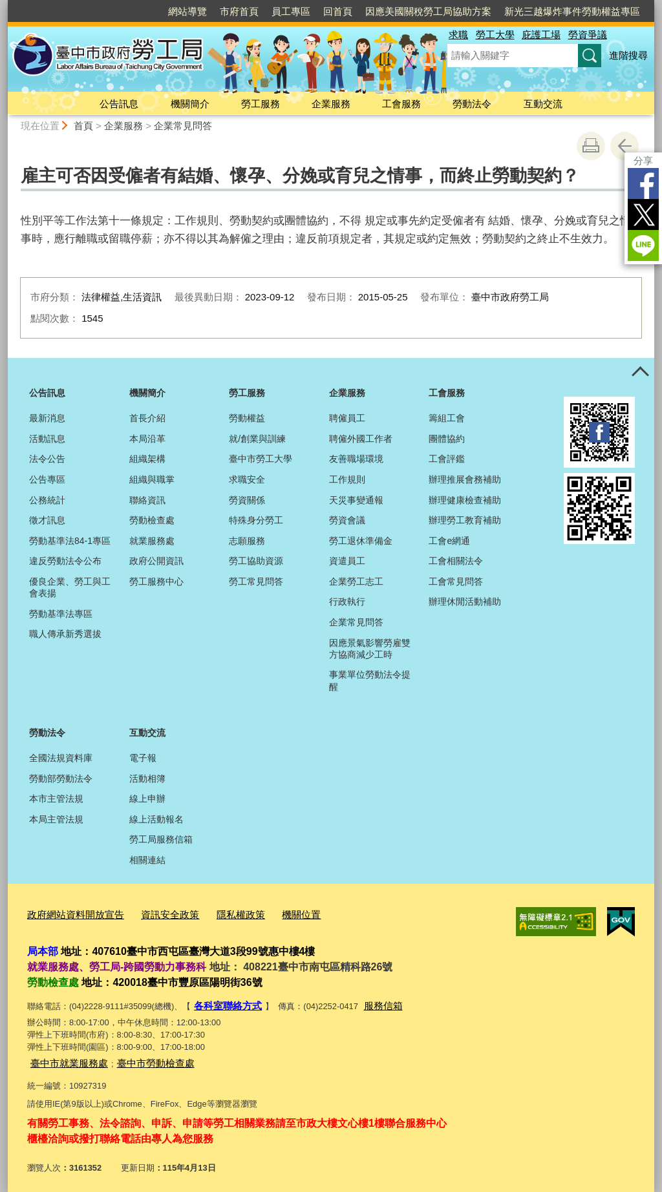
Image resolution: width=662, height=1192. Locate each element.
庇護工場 (541, 34)
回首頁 (337, 11)
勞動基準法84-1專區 (70, 541)
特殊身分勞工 (256, 520)
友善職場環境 (356, 459)
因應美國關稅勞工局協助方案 (428, 11)
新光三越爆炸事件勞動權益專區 (572, 11)
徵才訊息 (47, 520)
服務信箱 (372, 1002)
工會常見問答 (456, 581)
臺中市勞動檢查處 (140, 1056)
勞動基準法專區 (60, 614)
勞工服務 (260, 103)
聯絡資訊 (147, 500)
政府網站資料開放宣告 (69, 913)
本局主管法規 (56, 819)
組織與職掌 (152, 479)
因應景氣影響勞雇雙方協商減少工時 (370, 649)
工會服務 (401, 103)
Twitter (643, 214)
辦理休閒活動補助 (465, 601)
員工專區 (291, 11)
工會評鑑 (447, 459)
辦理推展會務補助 (465, 479)
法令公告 (47, 459)
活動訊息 (47, 439)
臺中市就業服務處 (64, 1056)
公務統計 (47, 500)
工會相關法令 (456, 561)
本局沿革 (147, 439)
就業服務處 (152, 541)
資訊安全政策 (153, 913)
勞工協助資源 (256, 561)
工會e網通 (449, 541)
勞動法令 (472, 103)
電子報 (142, 758)
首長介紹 (147, 418)
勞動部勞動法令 (60, 778)
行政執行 (347, 601)
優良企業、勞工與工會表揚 (70, 587)
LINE (643, 245)
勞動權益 (247, 418)
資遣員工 (347, 561)
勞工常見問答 (256, 581)
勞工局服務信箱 (161, 839)
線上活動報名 (156, 819)
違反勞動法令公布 (65, 561)
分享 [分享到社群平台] (643, 160)
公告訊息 (119, 103)
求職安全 (247, 479)
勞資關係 (247, 500)
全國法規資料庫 (60, 758)
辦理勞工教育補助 (465, 520)
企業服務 (331, 103)
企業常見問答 (183, 125)
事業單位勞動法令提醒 (370, 680)
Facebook (643, 183)
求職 (458, 34)
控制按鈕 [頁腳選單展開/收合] (640, 372)
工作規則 (347, 479)
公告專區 (47, 479)
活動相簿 (147, 778)
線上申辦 (147, 798)
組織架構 (147, 459)
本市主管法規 (56, 798)
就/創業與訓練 (257, 439)
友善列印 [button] (591, 146)
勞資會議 (347, 520)
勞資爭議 (587, 34)
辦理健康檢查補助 (465, 500)
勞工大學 (495, 34)
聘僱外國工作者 (360, 439)
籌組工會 (447, 418)
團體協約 (447, 439)
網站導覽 (187, 11)
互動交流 (543, 103)
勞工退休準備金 (360, 541)
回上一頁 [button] (624, 146)
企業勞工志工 (356, 581)
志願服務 (247, 541)
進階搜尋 (628, 55)
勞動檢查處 (152, 520)
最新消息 (47, 418)
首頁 (83, 125)
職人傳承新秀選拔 (65, 634)
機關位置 (271, 913)
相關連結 (147, 860)
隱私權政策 (217, 913)
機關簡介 (190, 103)
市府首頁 (239, 11)
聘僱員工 (347, 418)
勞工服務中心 (156, 581)
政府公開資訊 (156, 561)
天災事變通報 (356, 500)
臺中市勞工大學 (260, 459)
